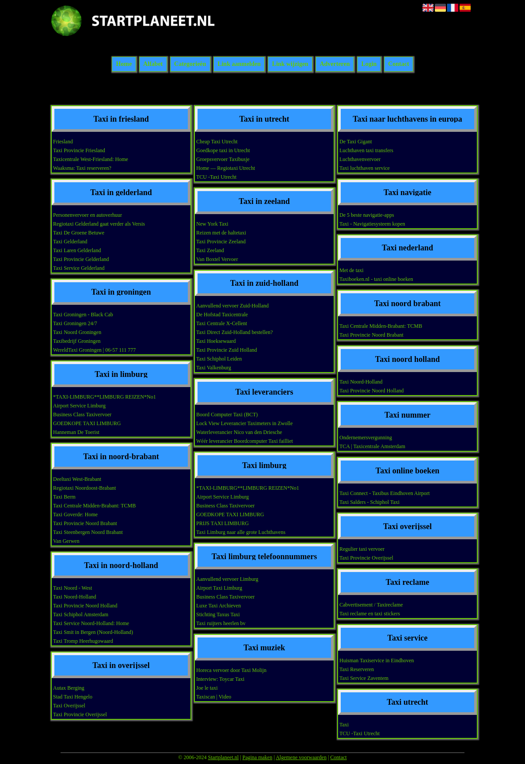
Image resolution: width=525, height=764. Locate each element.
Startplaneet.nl (223, 757)
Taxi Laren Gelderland (77, 250)
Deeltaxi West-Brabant (77, 479)
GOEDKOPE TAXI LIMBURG (87, 423)
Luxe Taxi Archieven (218, 606)
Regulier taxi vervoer (361, 549)
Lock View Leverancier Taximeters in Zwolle (244, 423)
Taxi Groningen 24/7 (75, 323)
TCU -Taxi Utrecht (216, 177)
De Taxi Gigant (355, 141)
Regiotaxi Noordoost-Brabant (84, 488)
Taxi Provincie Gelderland (81, 259)
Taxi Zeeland (210, 250)
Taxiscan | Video (213, 697)
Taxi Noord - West (72, 588)
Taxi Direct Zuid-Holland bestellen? (234, 332)
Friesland (63, 141)
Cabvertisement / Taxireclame (371, 605)
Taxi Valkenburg (213, 368)
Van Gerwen (66, 541)
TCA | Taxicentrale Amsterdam (372, 446)
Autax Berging (68, 688)
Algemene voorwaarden (301, 757)
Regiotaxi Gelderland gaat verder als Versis (99, 224)
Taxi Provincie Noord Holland (85, 606)
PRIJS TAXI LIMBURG (222, 523)
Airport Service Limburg (79, 406)
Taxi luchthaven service (364, 168)
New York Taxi (212, 224)
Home (124, 64)
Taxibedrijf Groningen (76, 341)
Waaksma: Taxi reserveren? (82, 168)
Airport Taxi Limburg (219, 588)
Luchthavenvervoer (359, 159)
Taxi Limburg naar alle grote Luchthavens (240, 532)
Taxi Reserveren (356, 669)
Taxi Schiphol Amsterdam (80, 614)
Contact (398, 64)
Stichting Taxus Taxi (218, 614)
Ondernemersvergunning (365, 437)
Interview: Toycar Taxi (220, 679)
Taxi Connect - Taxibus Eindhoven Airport (384, 493)
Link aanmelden (239, 64)
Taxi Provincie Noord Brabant (85, 523)
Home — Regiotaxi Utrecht (225, 168)
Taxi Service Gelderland (78, 268)
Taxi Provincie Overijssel (80, 714)
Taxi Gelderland (70, 241)
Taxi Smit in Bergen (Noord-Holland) (93, 632)
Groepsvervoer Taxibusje (223, 159)
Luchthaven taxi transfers (366, 150)
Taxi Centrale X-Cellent (221, 323)
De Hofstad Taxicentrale (222, 314)
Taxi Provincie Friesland (79, 150)
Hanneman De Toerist (76, 432)
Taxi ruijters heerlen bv (220, 623)
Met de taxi (351, 270)
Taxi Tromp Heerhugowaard (83, 641)
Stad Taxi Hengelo (72, 697)
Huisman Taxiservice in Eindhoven (376, 660)
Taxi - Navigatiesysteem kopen (372, 224)
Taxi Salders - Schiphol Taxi (369, 502)
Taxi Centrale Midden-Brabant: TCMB (94, 506)
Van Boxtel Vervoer (217, 259)
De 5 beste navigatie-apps (366, 215)
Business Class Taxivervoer (82, 414)
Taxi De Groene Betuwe (78, 233)
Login (369, 64)
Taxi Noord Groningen (77, 332)
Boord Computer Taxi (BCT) (227, 414)
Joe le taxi (207, 688)
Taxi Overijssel (69, 706)
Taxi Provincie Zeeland (221, 241)
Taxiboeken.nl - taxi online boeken (376, 279)
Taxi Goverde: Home (75, 514)
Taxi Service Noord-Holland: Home (91, 623)
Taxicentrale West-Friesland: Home (90, 159)
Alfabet (153, 64)
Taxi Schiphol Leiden (219, 359)
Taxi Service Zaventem (363, 678)
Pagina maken (258, 757)
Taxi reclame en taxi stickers (369, 613)
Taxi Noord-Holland (74, 597)
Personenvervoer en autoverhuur (87, 215)
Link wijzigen (290, 64)
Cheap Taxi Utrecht (217, 141)
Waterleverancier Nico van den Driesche (239, 432)
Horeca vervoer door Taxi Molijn (231, 670)
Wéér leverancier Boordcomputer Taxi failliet (244, 441)
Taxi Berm (64, 497)
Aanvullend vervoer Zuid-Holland (232, 306)
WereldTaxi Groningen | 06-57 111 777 (94, 350)
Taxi (344, 725)
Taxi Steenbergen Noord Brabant (88, 532)
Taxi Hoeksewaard (216, 341)
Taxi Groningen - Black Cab (83, 314)
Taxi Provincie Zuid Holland (226, 350)
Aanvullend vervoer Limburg (227, 579)
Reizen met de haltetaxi (221, 233)
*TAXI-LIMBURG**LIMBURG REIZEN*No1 (104, 397)
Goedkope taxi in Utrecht (223, 150)
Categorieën (190, 64)
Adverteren (335, 64)
